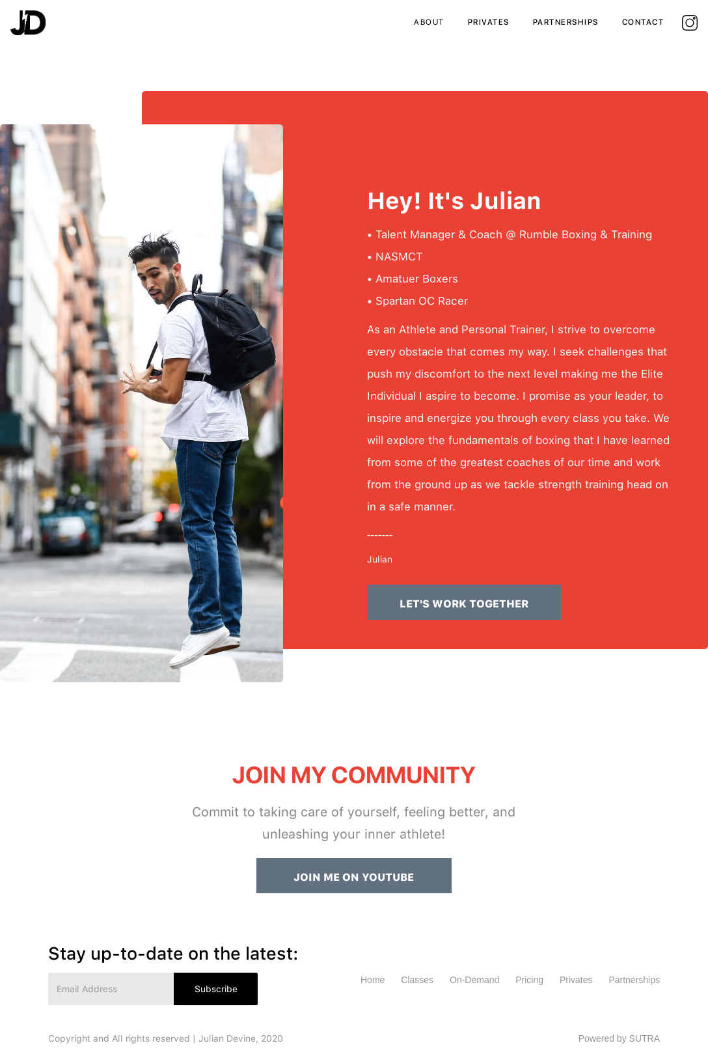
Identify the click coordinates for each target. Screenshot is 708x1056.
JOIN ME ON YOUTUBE (353, 877)
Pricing (529, 980)
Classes (417, 980)
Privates (576, 980)
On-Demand (474, 980)
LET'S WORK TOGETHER (464, 604)
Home (373, 980)
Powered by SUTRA (619, 1038)
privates (489, 22)
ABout (429, 22)
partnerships (566, 22)
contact (643, 22)
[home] (28, 22)
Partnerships (634, 980)
